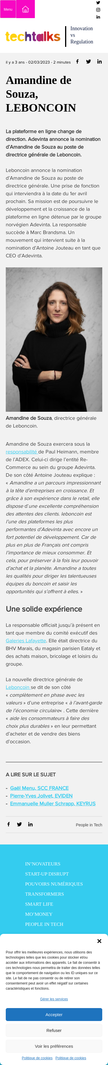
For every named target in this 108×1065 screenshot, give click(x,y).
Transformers (44, 894)
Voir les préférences (54, 1046)
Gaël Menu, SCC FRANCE (39, 788)
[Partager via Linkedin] (99, 62)
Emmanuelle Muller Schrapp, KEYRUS (53, 804)
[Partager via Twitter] (89, 62)
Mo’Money (38, 914)
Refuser (54, 1030)
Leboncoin (18, 687)
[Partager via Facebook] (78, 62)
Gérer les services (54, 999)
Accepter (54, 1014)
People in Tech (89, 825)
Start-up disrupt (47, 874)
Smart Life (39, 904)
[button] (99, 941)
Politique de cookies (37, 1058)
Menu (8, 9)
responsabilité (22, 452)
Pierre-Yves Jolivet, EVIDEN (41, 796)
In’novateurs (42, 864)
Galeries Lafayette (26, 640)
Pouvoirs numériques (54, 884)
